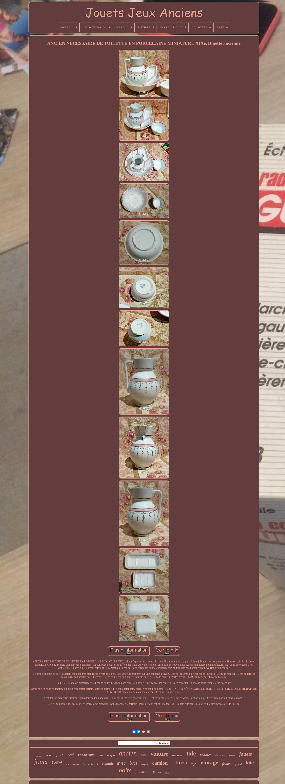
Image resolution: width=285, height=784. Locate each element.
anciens (177, 755)
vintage (209, 762)
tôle (250, 763)
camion (160, 763)
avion (49, 755)
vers (101, 755)
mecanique (86, 755)
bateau (232, 755)
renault (107, 764)
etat (143, 755)
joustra (141, 771)
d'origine (220, 755)
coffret (39, 756)
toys (193, 764)
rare (57, 762)
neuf (70, 755)
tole (191, 753)
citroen (179, 762)
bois (133, 763)
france (226, 764)
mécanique (73, 764)
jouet (41, 762)
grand (238, 764)
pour (167, 773)
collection (156, 772)
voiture (159, 753)
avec (121, 763)
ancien (128, 753)
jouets (245, 754)
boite (125, 770)
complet (111, 755)
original (144, 764)
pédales (205, 755)
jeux (60, 754)
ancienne (90, 763)
